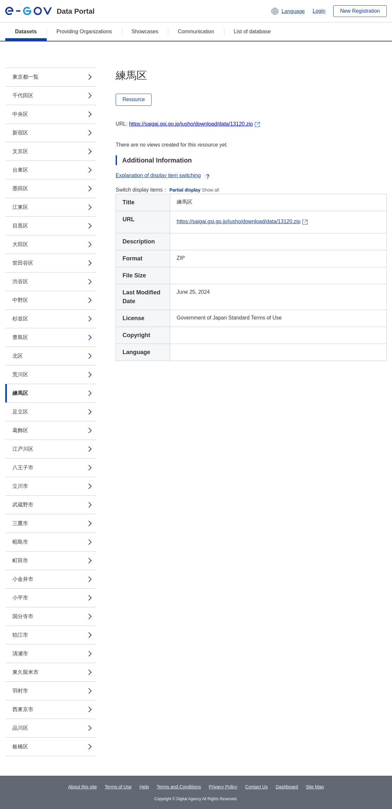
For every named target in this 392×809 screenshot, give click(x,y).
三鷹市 (20, 523)
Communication (196, 31)
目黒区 (20, 225)
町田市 (20, 560)
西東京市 (22, 709)
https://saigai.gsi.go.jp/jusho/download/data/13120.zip (191, 124)
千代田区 (22, 95)
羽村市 (20, 690)
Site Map (315, 786)
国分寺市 (22, 616)
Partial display (185, 190)
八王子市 (22, 467)
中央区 (20, 114)
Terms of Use (118, 786)
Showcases (145, 31)
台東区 (20, 170)
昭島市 (20, 542)
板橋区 (20, 746)
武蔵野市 (22, 504)
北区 (17, 356)
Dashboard (287, 786)
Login (319, 11)
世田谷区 (22, 263)
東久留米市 (25, 672)
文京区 (20, 151)
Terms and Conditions (179, 786)
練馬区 (20, 393)
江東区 (20, 207)
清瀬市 (20, 653)
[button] (287, 11)
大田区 (20, 244)
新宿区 (20, 132)
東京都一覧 (25, 77)
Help (144, 786)
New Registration (360, 11)
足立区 (20, 411)
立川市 (20, 486)
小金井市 (22, 579)
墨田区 (20, 188)
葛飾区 (20, 430)
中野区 (20, 300)
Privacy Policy (223, 786)
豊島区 (20, 337)
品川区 (20, 728)
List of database (252, 31)
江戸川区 (22, 449)
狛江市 (20, 635)
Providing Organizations (84, 31)
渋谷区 (20, 281)
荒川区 (20, 374)
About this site (82, 786)
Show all (210, 190)
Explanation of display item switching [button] (163, 175)
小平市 (20, 597)
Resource (133, 99)
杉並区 (20, 318)
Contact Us (256, 786)
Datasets (26, 31)
